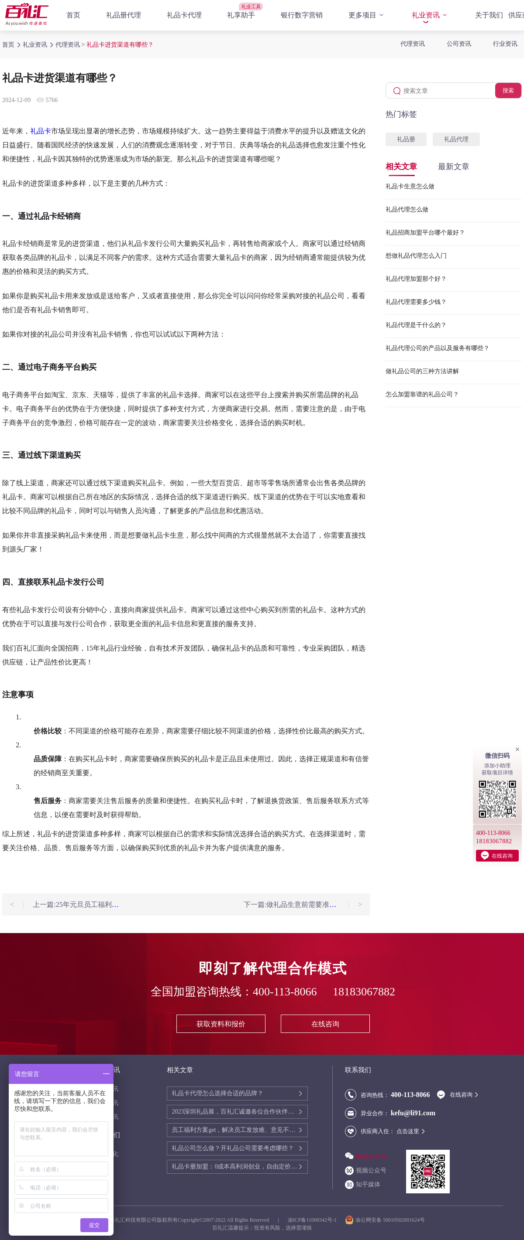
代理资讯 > (70, 44)
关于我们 (489, 15)
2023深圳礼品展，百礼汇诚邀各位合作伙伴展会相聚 (235, 1111)
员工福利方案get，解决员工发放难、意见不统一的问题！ (235, 1130)
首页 (73, 15)
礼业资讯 (430, 15)
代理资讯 (412, 44)
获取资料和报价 (220, 1024)
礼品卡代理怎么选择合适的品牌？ (217, 1093)
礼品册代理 (123, 15)
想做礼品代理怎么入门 (416, 255)
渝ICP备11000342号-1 (312, 1220)
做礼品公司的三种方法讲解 (422, 371)
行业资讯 (505, 44)
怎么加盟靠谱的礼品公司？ (422, 394)
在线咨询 (325, 1024)
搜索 (508, 90)
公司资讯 (459, 44)
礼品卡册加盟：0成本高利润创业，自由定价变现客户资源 (235, 1166)
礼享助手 (241, 15)
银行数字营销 (302, 15)
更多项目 (367, 15)
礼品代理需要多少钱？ (416, 302)
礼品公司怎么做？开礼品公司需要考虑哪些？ (233, 1148)
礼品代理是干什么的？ (416, 325)
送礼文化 (106, 1154)
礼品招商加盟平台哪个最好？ (425, 232)
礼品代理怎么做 (407, 209)
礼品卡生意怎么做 (410, 186)
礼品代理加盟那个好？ (416, 279)
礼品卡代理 (184, 15)
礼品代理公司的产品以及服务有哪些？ (438, 348)
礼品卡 (40, 131)
